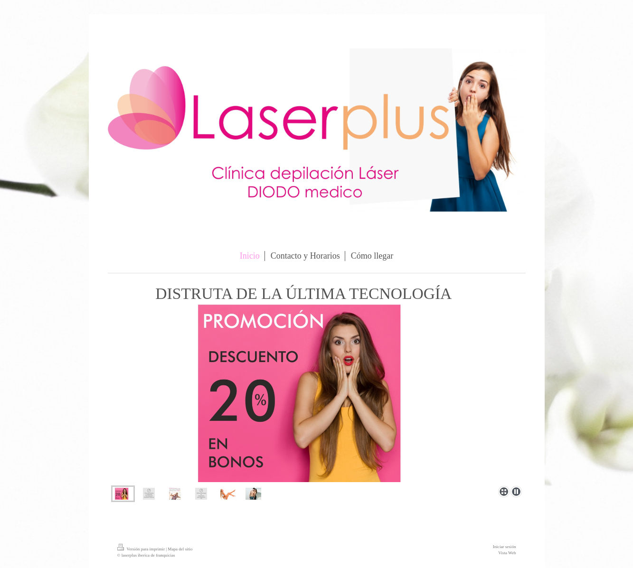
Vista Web (507, 552)
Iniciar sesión (504, 546)
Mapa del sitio (180, 549)
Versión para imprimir (141, 549)
